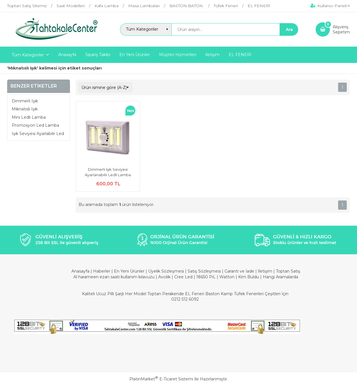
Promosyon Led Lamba (35, 125)
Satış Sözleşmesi (204, 271)
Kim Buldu (248, 276)
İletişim (265, 271)
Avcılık (164, 276)
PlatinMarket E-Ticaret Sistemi (161, 379)
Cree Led (183, 276)
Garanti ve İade (239, 271)
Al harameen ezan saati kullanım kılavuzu (114, 276)
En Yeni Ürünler (130, 271)
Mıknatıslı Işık (25, 109)
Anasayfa (81, 271)
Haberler (102, 271)
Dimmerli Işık (25, 101)
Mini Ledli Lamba (29, 117)
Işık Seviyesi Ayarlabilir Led (38, 133)
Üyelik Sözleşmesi (166, 271)
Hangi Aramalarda (280, 276)
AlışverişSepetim (341, 29)
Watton (226, 276)
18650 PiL (206, 276)
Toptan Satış (288, 271)
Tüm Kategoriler (28, 54)
